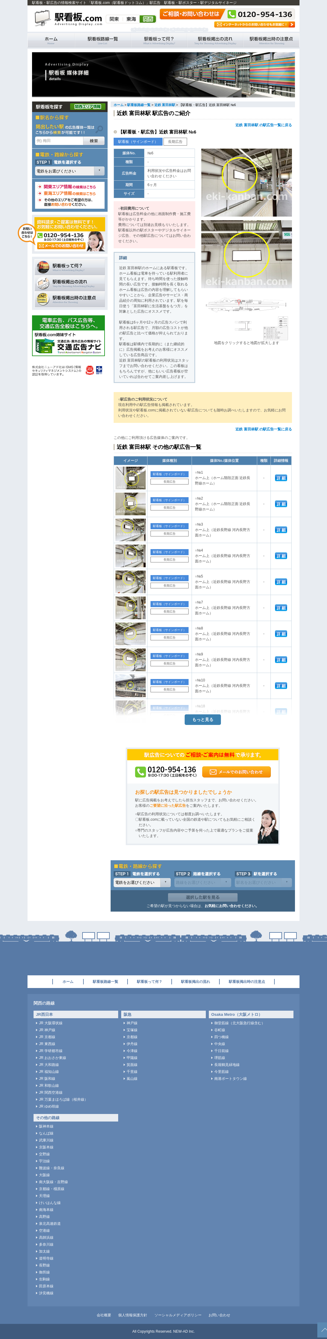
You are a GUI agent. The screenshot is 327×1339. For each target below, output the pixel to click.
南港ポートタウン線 (230, 1079)
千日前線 (221, 1051)
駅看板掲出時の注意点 (271, 40)
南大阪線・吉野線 (53, 1182)
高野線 (44, 1217)
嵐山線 (132, 1079)
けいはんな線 (50, 1203)
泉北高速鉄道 (50, 1224)
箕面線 (132, 1065)
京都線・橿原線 (51, 1189)
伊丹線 (132, 1044)
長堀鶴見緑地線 (227, 1065)
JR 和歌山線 (49, 1085)
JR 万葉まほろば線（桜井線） (63, 1099)
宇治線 (44, 1161)
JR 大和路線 (49, 1065)
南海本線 (46, 1210)
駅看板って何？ (159, 40)
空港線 (44, 1230)
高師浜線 (46, 1237)
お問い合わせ (219, 1315)
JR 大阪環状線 (51, 1023)
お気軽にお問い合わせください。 (232, 906)
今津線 (132, 1051)
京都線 (132, 1037)
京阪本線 (46, 1147)
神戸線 (132, 1023)
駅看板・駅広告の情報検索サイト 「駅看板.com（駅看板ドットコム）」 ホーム (51, 40)
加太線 (44, 1251)
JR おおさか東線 (52, 1058)
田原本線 (46, 1286)
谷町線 (219, 1030)
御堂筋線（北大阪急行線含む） (239, 1023)
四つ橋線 (221, 1037)
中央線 (219, 1044)
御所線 (44, 1272)
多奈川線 (46, 1244)
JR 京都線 (47, 1037)
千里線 (132, 1072)
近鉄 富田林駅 (164, 105)
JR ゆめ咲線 (49, 1106)
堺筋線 (219, 1058)
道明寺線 (46, 1258)
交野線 (44, 1154)
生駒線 (44, 1279)
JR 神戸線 (47, 1030)
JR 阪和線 (47, 1079)
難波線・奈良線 (51, 1168)
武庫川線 (46, 1140)
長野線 (44, 1265)
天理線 (44, 1196)
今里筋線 (221, 1072)
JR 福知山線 (49, 1072)
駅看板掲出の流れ (215, 40)
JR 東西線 (47, 1044)
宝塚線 (132, 1030)
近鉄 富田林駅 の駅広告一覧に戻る (263, 125)
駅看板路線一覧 (103, 40)
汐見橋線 (46, 1293)
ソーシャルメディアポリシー (178, 1315)
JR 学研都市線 (51, 1051)
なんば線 (46, 1133)
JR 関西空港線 (51, 1092)
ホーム (119, 105)
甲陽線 (132, 1058)
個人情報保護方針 (132, 1315)
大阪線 (44, 1175)
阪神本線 (46, 1126)
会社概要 (104, 1315)
